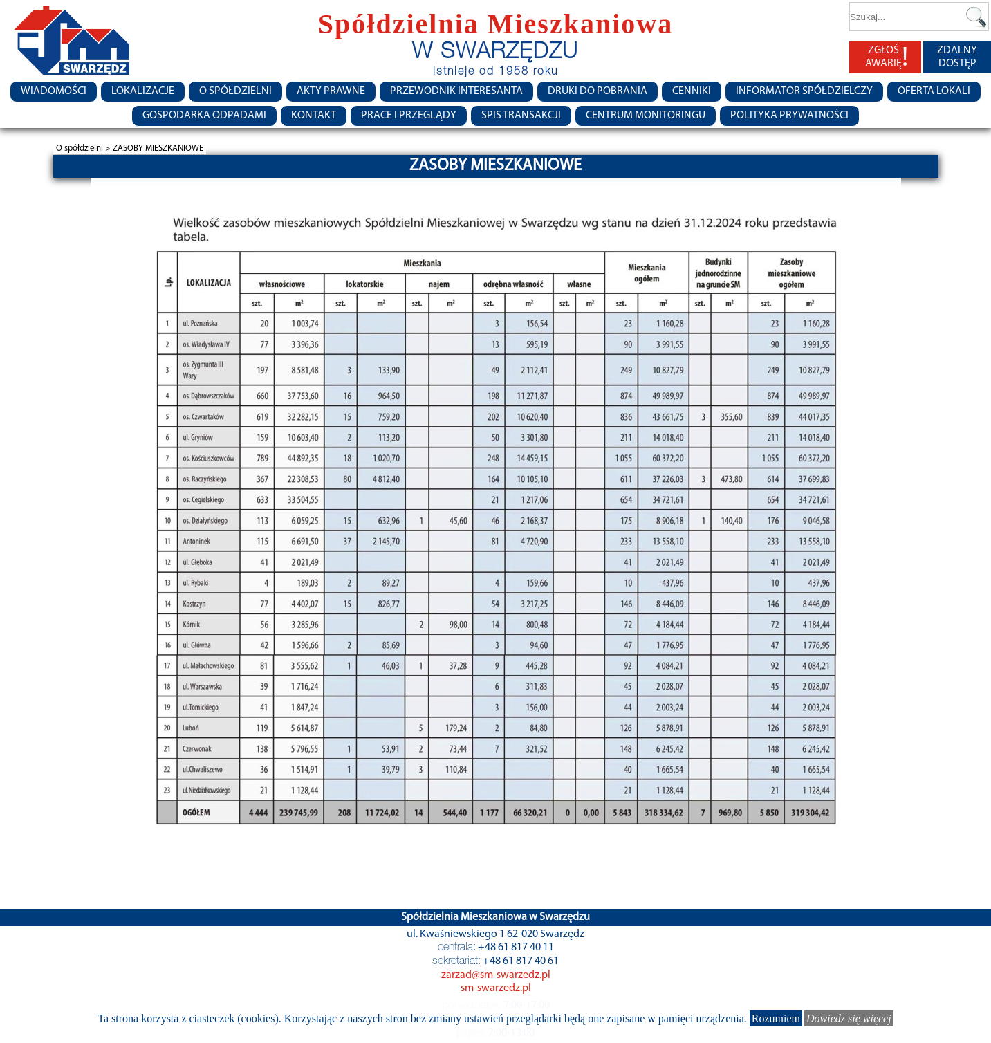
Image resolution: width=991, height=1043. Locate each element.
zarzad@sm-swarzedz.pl (495, 975)
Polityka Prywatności (789, 115)
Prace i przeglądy (408, 115)
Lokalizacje (142, 91)
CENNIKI (691, 91)
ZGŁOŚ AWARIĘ (886, 57)
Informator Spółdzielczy (804, 91)
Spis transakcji (521, 115)
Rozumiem (776, 1018)
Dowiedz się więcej (848, 1018)
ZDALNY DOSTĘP (957, 57)
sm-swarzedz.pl (496, 988)
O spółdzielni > (84, 148)
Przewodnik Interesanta (456, 91)
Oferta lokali (934, 91)
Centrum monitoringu (645, 115)
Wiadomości (53, 91)
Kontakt (313, 115)
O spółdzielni (235, 91)
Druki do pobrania (597, 91)
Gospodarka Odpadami (204, 115)
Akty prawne (331, 91)
